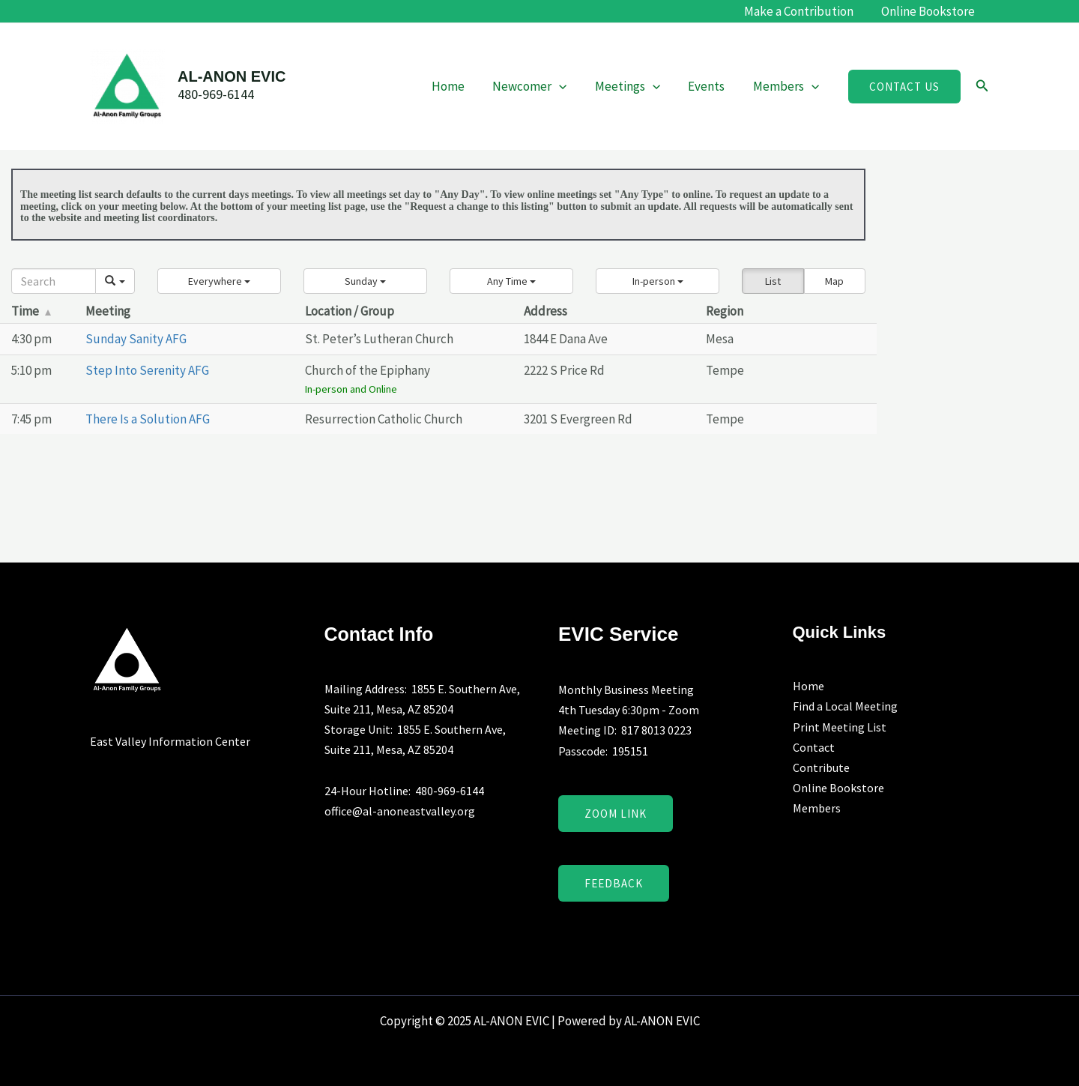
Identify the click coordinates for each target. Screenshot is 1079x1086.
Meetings (633, 86)
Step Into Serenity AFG (147, 370)
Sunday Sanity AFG (136, 339)
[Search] (53, 281)
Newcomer (538, 86)
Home (459, 86)
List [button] (773, 281)
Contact (814, 747)
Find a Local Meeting (845, 706)
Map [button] (834, 281)
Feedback (613, 883)
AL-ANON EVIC (231, 76)
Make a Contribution (802, 11)
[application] (567, 86)
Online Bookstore (929, 11)
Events (710, 86)
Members (787, 86)
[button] (904, 86)
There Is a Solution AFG (147, 419)
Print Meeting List (839, 727)
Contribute (821, 767)
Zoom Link (615, 813)
